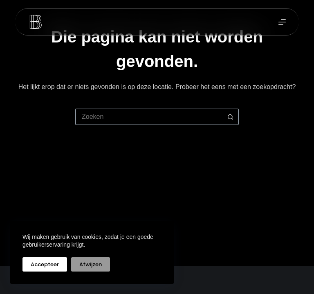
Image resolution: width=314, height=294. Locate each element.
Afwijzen (90, 264)
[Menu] (282, 22)
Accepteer (45, 264)
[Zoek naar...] (148, 117)
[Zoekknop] (230, 117)
